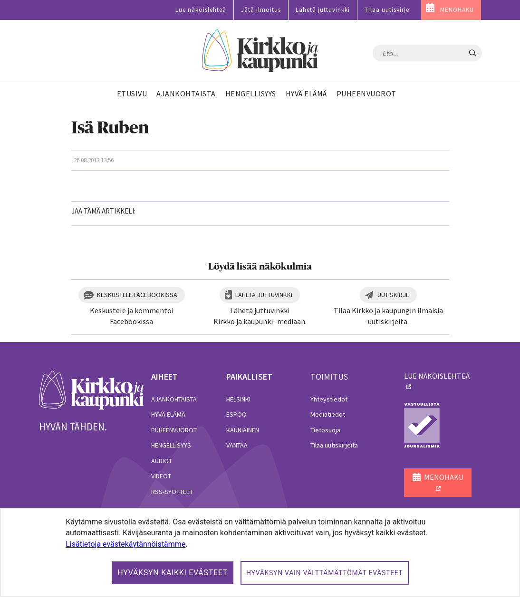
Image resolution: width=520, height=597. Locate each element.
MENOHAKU (457, 10)
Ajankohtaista (174, 399)
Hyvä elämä (168, 414)
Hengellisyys (171, 445)
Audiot (161, 461)
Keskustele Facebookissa (137, 294)
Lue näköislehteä (200, 10)
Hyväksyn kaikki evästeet (172, 572)
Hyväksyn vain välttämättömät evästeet (324, 573)
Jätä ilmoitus (261, 10)
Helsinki (238, 399)
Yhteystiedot (328, 399)
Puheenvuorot (174, 430)
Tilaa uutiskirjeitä (334, 445)
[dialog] (260, 552)
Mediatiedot (327, 414)
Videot (161, 476)
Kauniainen (242, 430)
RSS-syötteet (172, 491)
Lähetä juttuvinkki (323, 10)
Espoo (236, 414)
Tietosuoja (325, 430)
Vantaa (237, 445)
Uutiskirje (393, 294)
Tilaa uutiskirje (387, 10)
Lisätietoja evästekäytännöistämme (125, 544)
